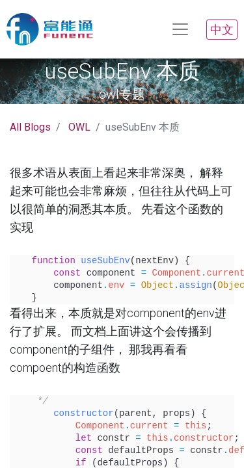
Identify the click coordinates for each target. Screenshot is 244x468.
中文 (222, 29)
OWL (79, 127)
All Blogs (30, 127)
